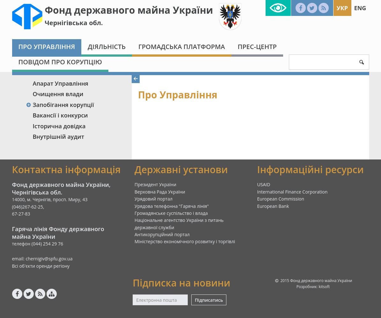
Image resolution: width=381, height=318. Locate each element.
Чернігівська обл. (74, 22)
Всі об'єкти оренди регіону (41, 266)
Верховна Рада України (160, 192)
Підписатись (209, 300)
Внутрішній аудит (58, 136)
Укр (342, 8)
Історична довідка (59, 126)
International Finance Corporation (292, 192)
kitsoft (324, 286)
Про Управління (46, 46)
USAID (263, 184)
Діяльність (107, 46)
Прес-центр (257, 46)
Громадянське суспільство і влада (171, 213)
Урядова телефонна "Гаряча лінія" (172, 206)
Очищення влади (58, 94)
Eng (360, 8)
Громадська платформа (181, 46)
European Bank (273, 206)
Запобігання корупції (60, 105)
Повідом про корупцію (60, 62)
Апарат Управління (60, 83)
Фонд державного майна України (129, 10)
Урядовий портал (153, 199)
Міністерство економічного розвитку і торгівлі (185, 241)
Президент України (155, 184)
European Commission (280, 199)
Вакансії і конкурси (60, 115)
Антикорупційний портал (162, 234)
